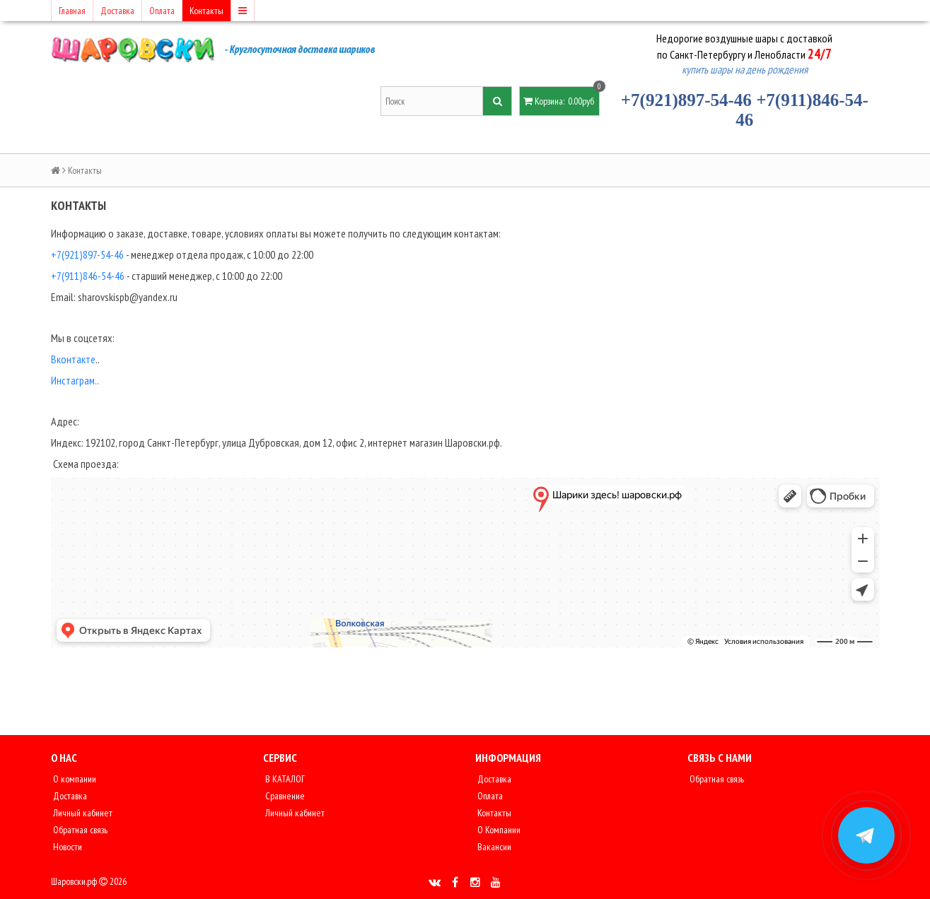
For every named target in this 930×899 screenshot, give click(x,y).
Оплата (162, 10)
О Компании (498, 829)
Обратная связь (79, 829)
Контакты (206, 10)
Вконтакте (73, 359)
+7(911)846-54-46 (87, 276)
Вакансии (493, 846)
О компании (73, 778)
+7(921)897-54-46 (686, 100)
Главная (72, 10)
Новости (66, 846)
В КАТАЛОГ (284, 778)
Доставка (117, 10)
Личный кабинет (81, 812)
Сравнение (284, 795)
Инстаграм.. (75, 380)
